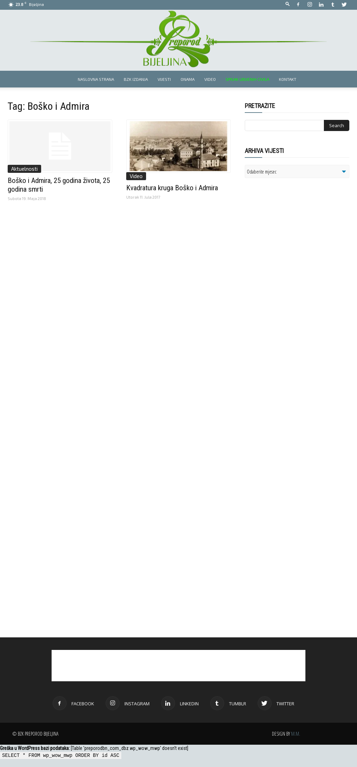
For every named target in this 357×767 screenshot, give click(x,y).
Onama (188, 79)
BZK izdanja (136, 79)
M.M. (295, 733)
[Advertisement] (299, 273)
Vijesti (164, 79)
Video (210, 79)
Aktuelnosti (24, 169)
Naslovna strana (96, 79)
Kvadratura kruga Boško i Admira (172, 188)
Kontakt (287, 79)
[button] (287, 4)
